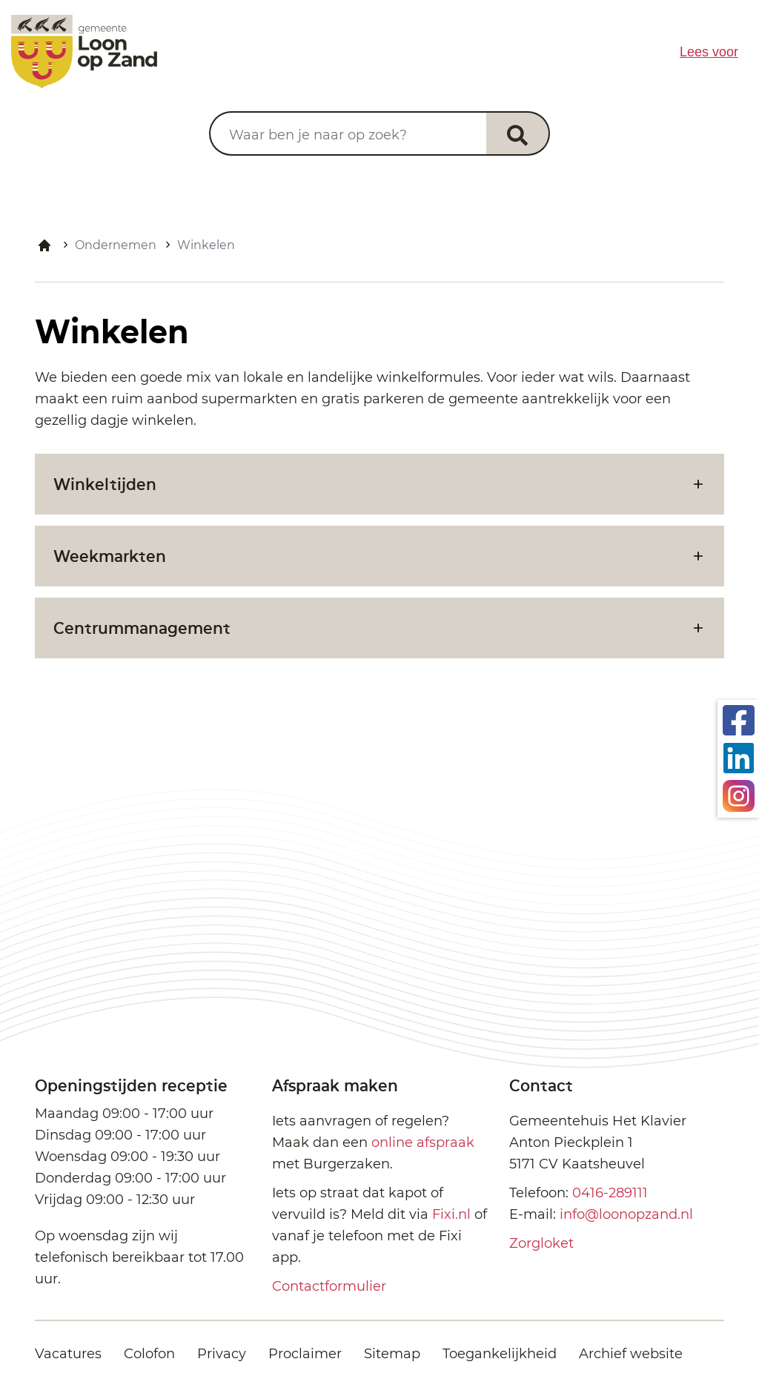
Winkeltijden (104, 484)
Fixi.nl (451, 1214)
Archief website (631, 1354)
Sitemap (392, 1354)
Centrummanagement (142, 627)
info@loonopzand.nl (626, 1214)
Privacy (221, 1354)
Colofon (149, 1354)
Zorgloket (541, 1243)
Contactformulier (329, 1286)
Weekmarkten (109, 555)
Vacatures (68, 1354)
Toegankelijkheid (500, 1354)
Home (44, 245)
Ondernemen (115, 245)
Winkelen (206, 245)
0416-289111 (610, 1193)
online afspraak (422, 1142)
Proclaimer (305, 1354)
